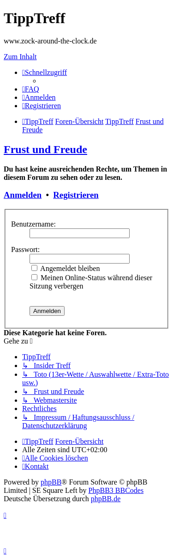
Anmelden (23, 195)
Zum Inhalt (20, 57)
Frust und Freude (45, 149)
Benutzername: (33, 224)
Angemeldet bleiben (65, 268)
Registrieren (75, 195)
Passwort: (25, 249)
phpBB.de (105, 499)
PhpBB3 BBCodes (116, 490)
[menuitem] (30, 89)
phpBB (51, 482)
